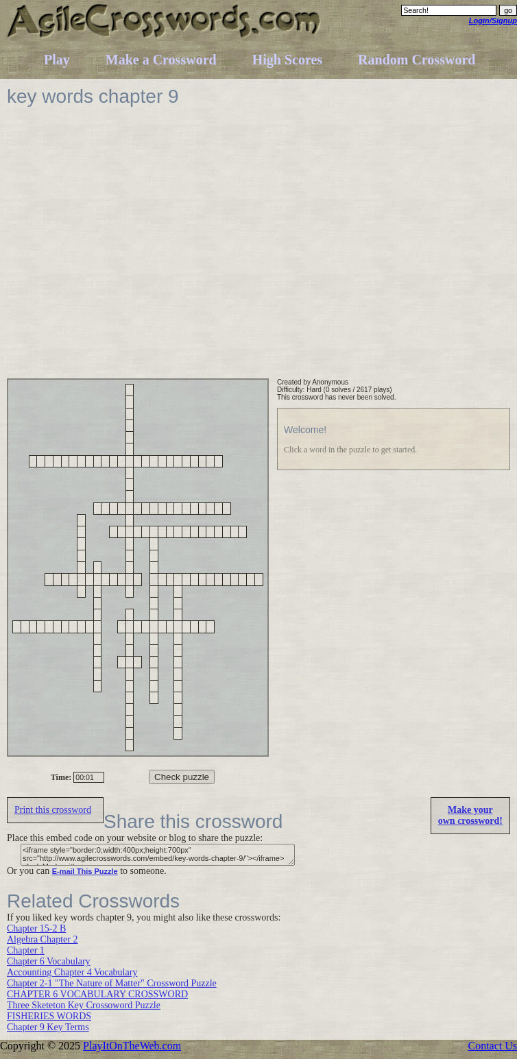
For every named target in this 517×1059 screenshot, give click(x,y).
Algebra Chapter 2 (42, 939)
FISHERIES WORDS (49, 1016)
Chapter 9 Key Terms (48, 1027)
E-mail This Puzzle (85, 871)
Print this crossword (52, 810)
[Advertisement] (128, 249)
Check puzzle (181, 777)
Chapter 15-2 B (36, 928)
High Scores (287, 59)
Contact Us (492, 1045)
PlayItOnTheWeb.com (132, 1045)
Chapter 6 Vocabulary (49, 961)
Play (57, 59)
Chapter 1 (26, 950)
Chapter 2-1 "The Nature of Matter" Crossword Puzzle (112, 983)
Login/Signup (493, 20)
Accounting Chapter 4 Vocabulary (72, 972)
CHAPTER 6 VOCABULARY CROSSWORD (97, 994)
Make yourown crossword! (470, 815)
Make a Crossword (161, 59)
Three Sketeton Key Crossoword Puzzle (83, 1005)
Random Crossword (416, 59)
